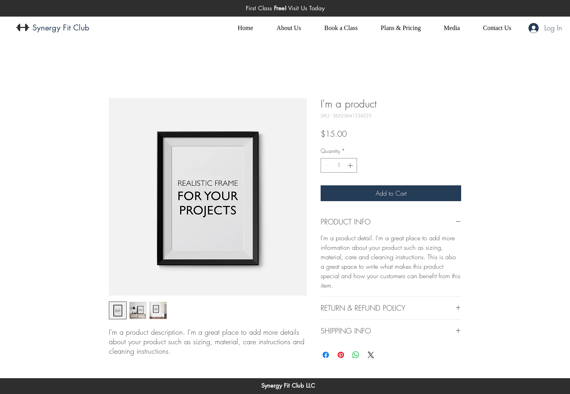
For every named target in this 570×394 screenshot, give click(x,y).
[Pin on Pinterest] (341, 355)
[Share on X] (371, 355)
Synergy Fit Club (60, 28)
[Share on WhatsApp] (356, 355)
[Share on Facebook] (326, 355)
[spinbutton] (339, 165)
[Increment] (351, 165)
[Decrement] (327, 165)
